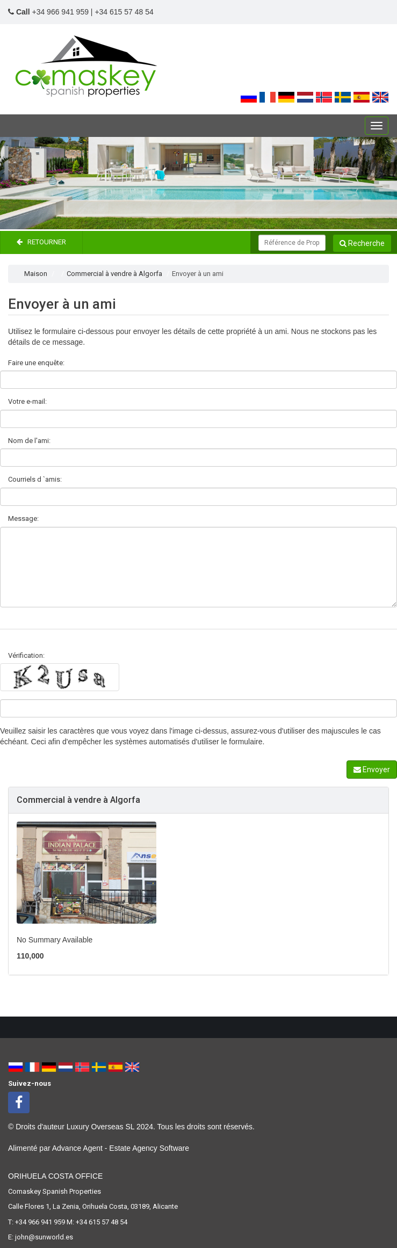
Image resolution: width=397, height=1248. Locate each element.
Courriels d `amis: (35, 479)
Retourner (41, 242)
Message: (23, 518)
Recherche (362, 243)
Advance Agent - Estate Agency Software (120, 1148)
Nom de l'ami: (29, 441)
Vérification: (26, 655)
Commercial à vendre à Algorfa (114, 274)
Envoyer (371, 769)
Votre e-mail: (27, 401)
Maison (35, 274)
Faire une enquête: (36, 363)
